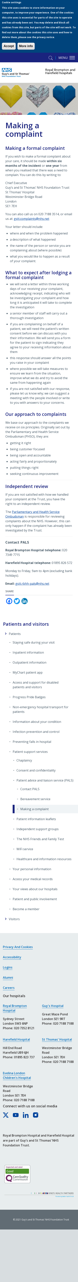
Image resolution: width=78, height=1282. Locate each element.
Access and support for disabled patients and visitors (35, 684)
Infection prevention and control (36, 732)
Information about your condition (37, 722)
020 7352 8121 (24, 1028)
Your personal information (32, 869)
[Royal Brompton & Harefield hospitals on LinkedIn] (26, 1115)
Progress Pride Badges (29, 697)
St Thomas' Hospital (57, 1039)
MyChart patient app (28, 672)
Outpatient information (29, 662)
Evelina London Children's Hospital (17, 1075)
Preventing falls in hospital (32, 742)
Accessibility (12, 957)
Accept (9, 46)
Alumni (8, 977)
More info (26, 46)
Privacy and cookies (18, 947)
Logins (7, 967)
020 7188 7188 (24, 1100)
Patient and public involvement (35, 899)
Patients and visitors (26, 624)
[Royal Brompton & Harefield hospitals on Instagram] (36, 1115)
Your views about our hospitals (35, 889)
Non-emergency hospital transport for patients (40, 709)
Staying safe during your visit (34, 642)
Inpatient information (28, 652)
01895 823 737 (24, 1057)
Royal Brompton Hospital (15, 1008)
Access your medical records (33, 879)
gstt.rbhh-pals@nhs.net (32, 583)
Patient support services (30, 752)
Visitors (14, 919)
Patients (15, 634)
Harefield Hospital (16, 1039)
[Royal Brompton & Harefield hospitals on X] (6, 1115)
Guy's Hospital (52, 1006)
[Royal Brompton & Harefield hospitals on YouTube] (16, 1115)
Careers (9, 988)
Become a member (26, 909)
